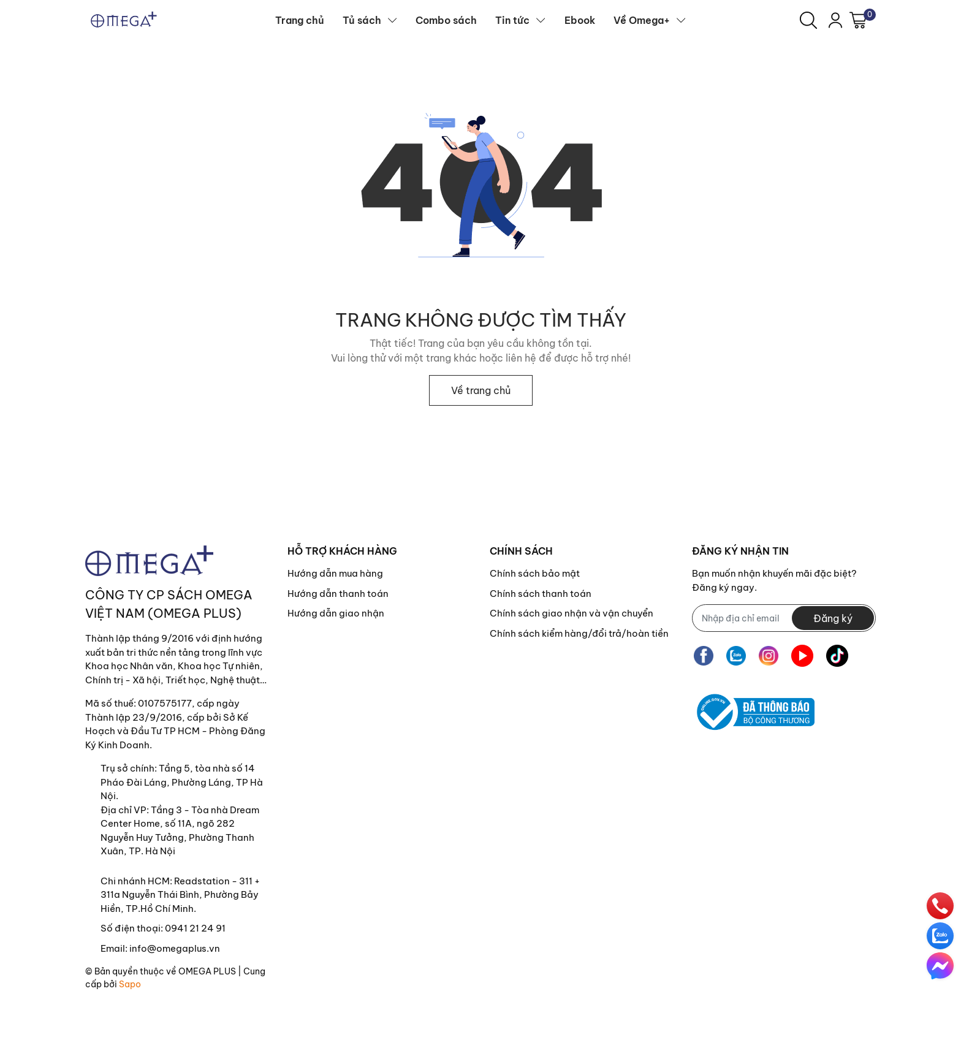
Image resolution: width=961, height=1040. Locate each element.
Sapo (130, 984)
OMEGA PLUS (207, 971)
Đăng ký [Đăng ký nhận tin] (833, 618)
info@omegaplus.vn (174, 948)
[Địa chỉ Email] (784, 618)
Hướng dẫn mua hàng (335, 573)
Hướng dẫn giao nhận (335, 613)
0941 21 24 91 (195, 928)
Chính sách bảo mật (535, 573)
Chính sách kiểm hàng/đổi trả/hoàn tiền (579, 633)
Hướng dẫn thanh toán (338, 593)
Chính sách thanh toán (540, 593)
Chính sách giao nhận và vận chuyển (571, 613)
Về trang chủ (481, 390)
